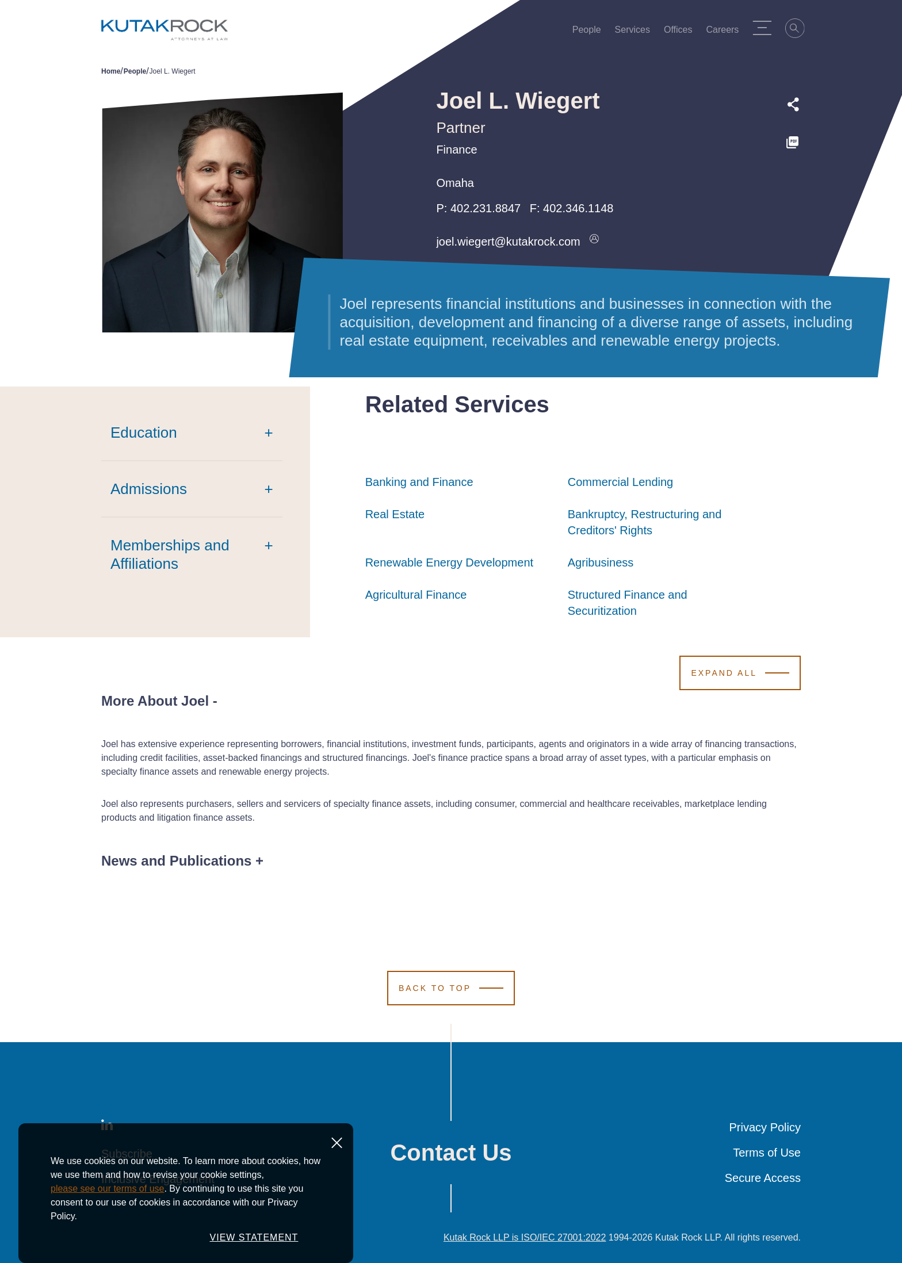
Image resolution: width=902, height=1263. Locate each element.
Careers (726, 32)
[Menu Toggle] (766, 27)
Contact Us (451, 1152)
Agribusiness (601, 562)
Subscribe (126, 1154)
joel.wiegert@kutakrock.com (508, 242)
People (590, 32)
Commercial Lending (620, 482)
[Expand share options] (793, 104)
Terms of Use (767, 1153)
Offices (682, 32)
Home (110, 71)
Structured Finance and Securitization (663, 603)
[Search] (799, 29)
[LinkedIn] (107, 1127)
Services (636, 32)
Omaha (455, 183)
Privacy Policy (765, 1127)
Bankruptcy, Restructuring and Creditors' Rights (663, 522)
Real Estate (395, 514)
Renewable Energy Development (449, 562)
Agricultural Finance (416, 595)
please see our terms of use (107, 1225)
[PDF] (793, 142)
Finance (456, 149)
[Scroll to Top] (451, 988)
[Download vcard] (594, 241)
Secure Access (763, 1178)
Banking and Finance (419, 482)
